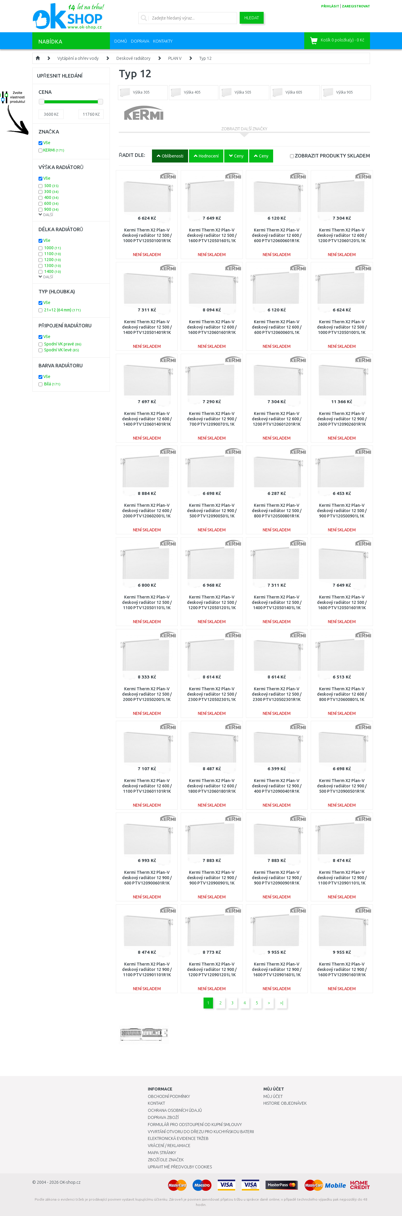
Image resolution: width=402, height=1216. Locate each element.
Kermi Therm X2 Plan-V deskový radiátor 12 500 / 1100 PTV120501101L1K (147, 602)
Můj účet (273, 1096)
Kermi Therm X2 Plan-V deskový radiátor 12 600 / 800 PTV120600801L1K (342, 694)
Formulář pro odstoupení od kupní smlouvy (195, 1124)
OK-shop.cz (70, 1182)
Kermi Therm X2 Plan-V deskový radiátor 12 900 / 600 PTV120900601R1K (147, 877)
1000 (52, 247)
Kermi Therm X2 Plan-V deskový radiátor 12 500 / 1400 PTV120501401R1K (147, 327)
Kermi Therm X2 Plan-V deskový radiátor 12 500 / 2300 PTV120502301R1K (277, 694)
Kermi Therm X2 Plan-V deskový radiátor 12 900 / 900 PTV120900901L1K (212, 877)
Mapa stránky (162, 1152)
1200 (52, 259)
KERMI (53, 150)
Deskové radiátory (133, 58)
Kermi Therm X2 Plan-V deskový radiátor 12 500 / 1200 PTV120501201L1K (212, 602)
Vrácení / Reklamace (169, 1145)
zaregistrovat (356, 6)
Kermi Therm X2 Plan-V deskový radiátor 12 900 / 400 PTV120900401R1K (277, 786)
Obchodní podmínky (169, 1096)
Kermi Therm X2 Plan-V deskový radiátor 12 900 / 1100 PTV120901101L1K (342, 877)
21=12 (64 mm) (62, 310)
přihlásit (330, 6)
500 (51, 185)
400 (51, 197)
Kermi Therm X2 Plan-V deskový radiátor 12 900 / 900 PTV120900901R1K (277, 877)
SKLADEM (332, 155)
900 (51, 209)
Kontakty (162, 41)
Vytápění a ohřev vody (78, 58)
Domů (120, 41)
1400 (52, 271)
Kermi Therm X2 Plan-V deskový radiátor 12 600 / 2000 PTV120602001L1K (147, 510)
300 (51, 191)
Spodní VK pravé (62, 344)
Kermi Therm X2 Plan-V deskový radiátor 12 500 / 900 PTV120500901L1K (342, 510)
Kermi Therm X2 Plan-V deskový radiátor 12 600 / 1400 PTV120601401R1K (147, 419)
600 (51, 203)
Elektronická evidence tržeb (178, 1138)
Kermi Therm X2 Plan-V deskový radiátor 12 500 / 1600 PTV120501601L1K (212, 235)
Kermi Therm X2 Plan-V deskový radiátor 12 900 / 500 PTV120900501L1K (212, 510)
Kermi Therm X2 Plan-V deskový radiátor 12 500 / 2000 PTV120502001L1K (147, 694)
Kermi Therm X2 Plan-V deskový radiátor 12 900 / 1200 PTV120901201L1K (212, 969)
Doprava (140, 41)
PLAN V (175, 58)
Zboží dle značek (166, 1159)
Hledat (251, 17)
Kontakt (156, 1103)
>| (281, 1003)
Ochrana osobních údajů (175, 1110)
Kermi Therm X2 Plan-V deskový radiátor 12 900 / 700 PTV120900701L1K (212, 419)
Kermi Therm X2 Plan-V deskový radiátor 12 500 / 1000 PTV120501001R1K (147, 235)
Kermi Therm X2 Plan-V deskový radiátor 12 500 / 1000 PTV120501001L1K (342, 327)
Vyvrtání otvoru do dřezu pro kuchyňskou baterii (201, 1131)
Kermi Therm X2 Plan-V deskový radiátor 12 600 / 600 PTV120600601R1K (277, 235)
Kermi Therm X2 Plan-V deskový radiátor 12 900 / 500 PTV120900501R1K (342, 786)
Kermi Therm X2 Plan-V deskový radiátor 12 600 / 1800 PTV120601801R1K (212, 786)
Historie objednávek (285, 1103)
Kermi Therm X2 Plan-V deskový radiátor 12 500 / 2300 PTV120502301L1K (212, 694)
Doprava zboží (163, 1117)
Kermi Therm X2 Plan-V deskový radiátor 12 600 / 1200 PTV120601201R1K (277, 419)
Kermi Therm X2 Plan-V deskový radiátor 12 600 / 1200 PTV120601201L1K (342, 235)
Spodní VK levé (61, 350)
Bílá (52, 384)
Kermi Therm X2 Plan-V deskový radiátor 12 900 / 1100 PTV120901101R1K (147, 969)
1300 (52, 265)
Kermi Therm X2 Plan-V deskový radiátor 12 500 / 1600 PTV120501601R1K (342, 602)
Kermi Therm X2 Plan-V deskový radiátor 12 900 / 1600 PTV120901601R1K (342, 969)
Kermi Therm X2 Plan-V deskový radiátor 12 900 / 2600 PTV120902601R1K (342, 419)
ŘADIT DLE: (132, 155)
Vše (46, 142)
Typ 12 (205, 58)
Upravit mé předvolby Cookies (180, 1166)
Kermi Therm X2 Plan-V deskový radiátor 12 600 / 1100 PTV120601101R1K (147, 786)
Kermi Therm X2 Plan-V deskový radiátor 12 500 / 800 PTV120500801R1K (277, 510)
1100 (52, 253)
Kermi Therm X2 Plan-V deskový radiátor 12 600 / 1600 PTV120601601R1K (212, 327)
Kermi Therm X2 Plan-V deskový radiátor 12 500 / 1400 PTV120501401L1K (277, 602)
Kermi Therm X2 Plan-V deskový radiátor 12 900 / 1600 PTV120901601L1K (277, 969)
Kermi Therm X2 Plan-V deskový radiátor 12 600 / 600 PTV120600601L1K (277, 327)
